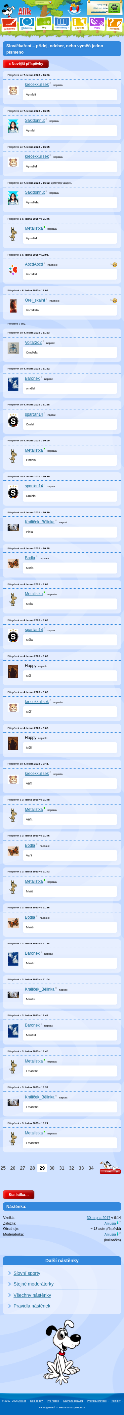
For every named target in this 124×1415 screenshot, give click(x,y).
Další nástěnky (62, 1260)
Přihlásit (114, 11)
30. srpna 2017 (98, 1218)
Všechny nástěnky (32, 1295)
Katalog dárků (47, 1407)
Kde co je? (36, 1400)
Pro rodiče (53, 1400)
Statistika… (19, 1195)
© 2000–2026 (14, 1400)
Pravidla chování (96, 1400)
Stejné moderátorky (34, 1284)
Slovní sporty (27, 1273)
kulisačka (112, 1240)
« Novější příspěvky (26, 64)
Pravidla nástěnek (32, 1305)
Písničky (116, 1400)
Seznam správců (73, 1400)
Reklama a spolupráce (72, 1407)
